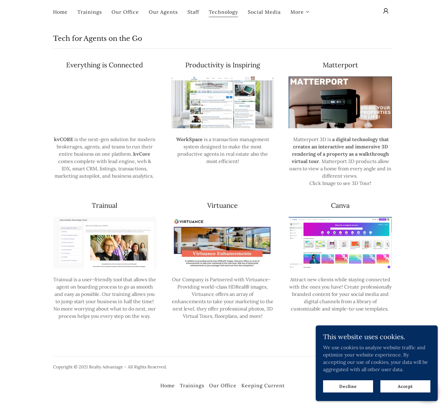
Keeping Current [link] (263, 385)
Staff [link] (193, 12)
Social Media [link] (264, 12)
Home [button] (167, 385)
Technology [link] (223, 12)
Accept (405, 386)
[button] (300, 12)
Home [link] (60, 12)
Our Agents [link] (163, 12)
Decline (348, 386)
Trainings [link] (89, 12)
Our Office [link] (125, 12)
